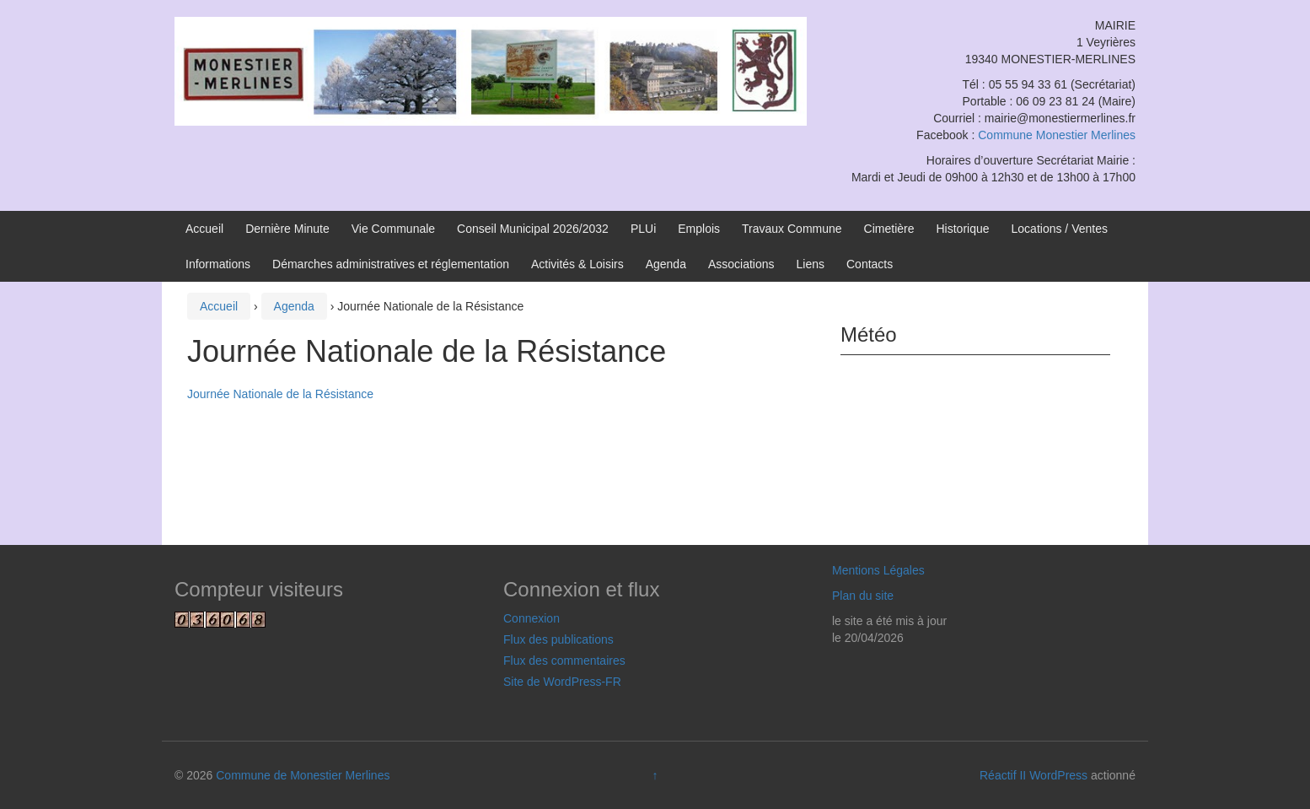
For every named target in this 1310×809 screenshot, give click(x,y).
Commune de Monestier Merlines (302, 775)
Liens (810, 264)
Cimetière (889, 228)
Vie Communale (393, 228)
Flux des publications (558, 639)
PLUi (643, 228)
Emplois (699, 228)
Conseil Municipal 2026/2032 (533, 228)
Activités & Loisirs (577, 264)
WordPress (1058, 775)
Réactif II (1003, 775)
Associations (741, 264)
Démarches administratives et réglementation (390, 264)
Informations (217, 264)
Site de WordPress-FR (562, 681)
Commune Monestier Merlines (1057, 135)
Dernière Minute (287, 228)
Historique (963, 228)
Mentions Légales (878, 570)
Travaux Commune (792, 228)
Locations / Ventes (1060, 228)
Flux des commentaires (564, 660)
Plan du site (863, 595)
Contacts (869, 264)
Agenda (666, 264)
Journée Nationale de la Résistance (280, 394)
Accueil (204, 228)
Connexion (531, 618)
